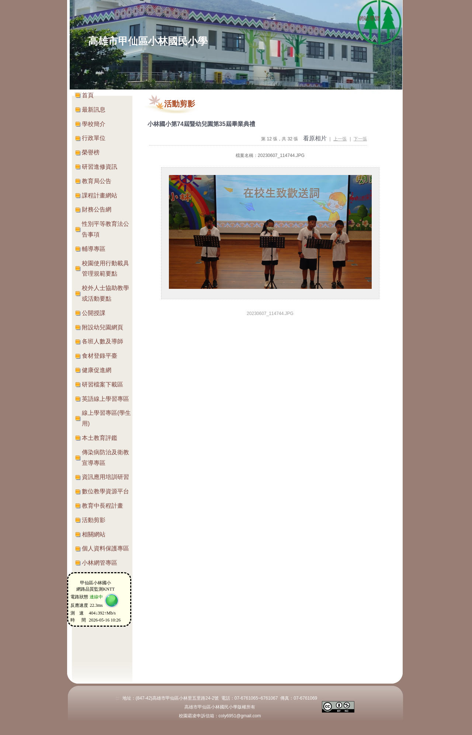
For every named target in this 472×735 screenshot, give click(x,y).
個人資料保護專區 (105, 548)
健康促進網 (96, 370)
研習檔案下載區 (102, 384)
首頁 (88, 95)
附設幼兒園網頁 (102, 327)
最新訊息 (93, 109)
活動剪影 (93, 520)
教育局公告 (96, 181)
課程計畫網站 (99, 195)
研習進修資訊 (99, 167)
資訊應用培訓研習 (105, 477)
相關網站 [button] (93, 534)
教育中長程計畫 (102, 506)
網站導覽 (369, 18)
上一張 (340, 138)
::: (351, 18)
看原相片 (315, 138)
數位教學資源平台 (105, 491)
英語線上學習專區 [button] (105, 399)
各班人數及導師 (102, 341)
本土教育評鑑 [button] (99, 438)
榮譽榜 (91, 152)
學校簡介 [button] (93, 124)
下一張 (360, 138)
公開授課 (93, 313)
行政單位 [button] (93, 138)
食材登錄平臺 (99, 356)
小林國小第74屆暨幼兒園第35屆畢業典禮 (201, 124)
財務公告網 (96, 209)
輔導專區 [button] (93, 249)
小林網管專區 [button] (99, 563)
